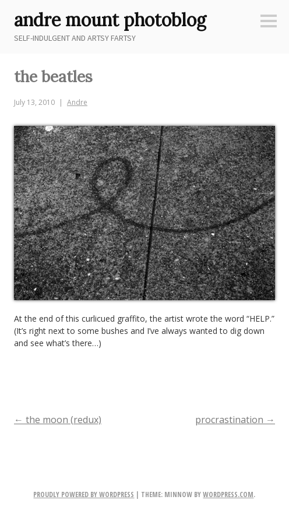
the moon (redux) (57, 419)
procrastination (235, 419)
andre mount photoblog (110, 20)
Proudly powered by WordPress (83, 494)
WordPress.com (228, 494)
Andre (77, 102)
